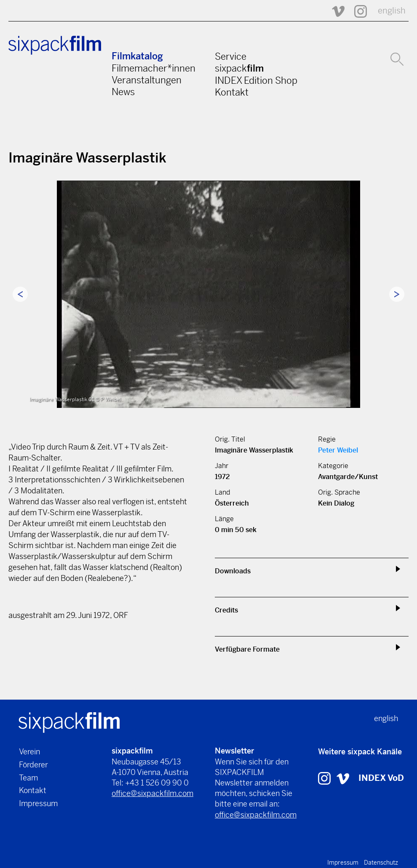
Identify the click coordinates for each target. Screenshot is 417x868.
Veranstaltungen (147, 80)
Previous (20, 294)
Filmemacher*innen (153, 68)
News (123, 92)
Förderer (33, 764)
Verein (29, 751)
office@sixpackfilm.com (152, 793)
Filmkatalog (137, 56)
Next (396, 294)
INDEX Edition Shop (256, 80)
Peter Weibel (338, 450)
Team (28, 778)
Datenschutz (381, 862)
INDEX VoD (381, 778)
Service (230, 56)
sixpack (239, 68)
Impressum (38, 803)
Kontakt (232, 92)
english (392, 10)
